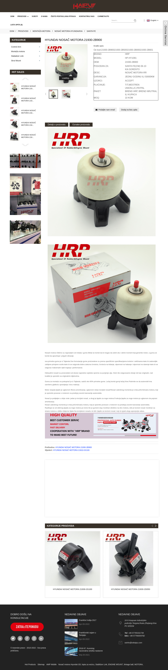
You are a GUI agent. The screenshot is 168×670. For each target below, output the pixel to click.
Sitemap (41, 664)
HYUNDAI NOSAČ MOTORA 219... (28, 87)
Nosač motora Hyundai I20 (69, 664)
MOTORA (138, 664)
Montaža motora (41, 31)
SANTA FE (91, 31)
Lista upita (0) (17, 25)
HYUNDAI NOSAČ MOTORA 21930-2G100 (72, 589)
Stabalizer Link (17, 56)
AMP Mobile (51, 664)
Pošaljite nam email (107, 110)
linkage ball (128, 664)
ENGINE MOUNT (115, 664)
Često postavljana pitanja (63, 16)
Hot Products (30, 664)
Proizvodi (22, 16)
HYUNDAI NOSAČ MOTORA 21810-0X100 (71, 450)
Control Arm (16, 47)
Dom (12, 16)
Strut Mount (16, 61)
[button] (25, 79)
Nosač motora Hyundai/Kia (68, 31)
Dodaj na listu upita (129, 110)
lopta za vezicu (88, 664)
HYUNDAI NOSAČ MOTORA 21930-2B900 (73, 447)
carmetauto (103, 16)
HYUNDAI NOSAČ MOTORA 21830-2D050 (130, 589)
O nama (44, 16)
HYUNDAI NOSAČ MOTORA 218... (28, 111)
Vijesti (35, 16)
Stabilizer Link (101, 664)
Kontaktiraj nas (86, 16)
